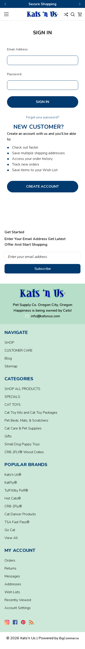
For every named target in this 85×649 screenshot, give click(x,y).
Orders (10, 560)
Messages (12, 576)
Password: (14, 74)
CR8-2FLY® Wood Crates (24, 452)
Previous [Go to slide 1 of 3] (5, 4)
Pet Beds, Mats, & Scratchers (26, 420)
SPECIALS (12, 397)
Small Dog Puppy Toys (22, 444)
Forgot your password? (42, 117)
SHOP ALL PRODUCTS (22, 389)
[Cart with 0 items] (80, 14)
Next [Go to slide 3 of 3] (79, 4)
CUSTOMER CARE (18, 350)
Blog (8, 358)
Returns (10, 568)
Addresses (13, 584)
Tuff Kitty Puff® (16, 490)
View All (11, 538)
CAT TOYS (13, 404)
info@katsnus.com (45, 316)
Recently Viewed (18, 600)
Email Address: (17, 49)
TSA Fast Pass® (17, 522)
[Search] (73, 14)
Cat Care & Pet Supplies (23, 428)
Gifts (8, 436)
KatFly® (11, 482)
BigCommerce (69, 638)
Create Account (42, 186)
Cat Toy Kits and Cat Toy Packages (31, 412)
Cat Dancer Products (20, 514)
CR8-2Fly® (13, 506)
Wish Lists (12, 592)
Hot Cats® (13, 498)
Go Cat (10, 530)
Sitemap (11, 366)
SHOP (9, 342)
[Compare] (66, 14)
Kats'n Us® (13, 474)
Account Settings (18, 608)
